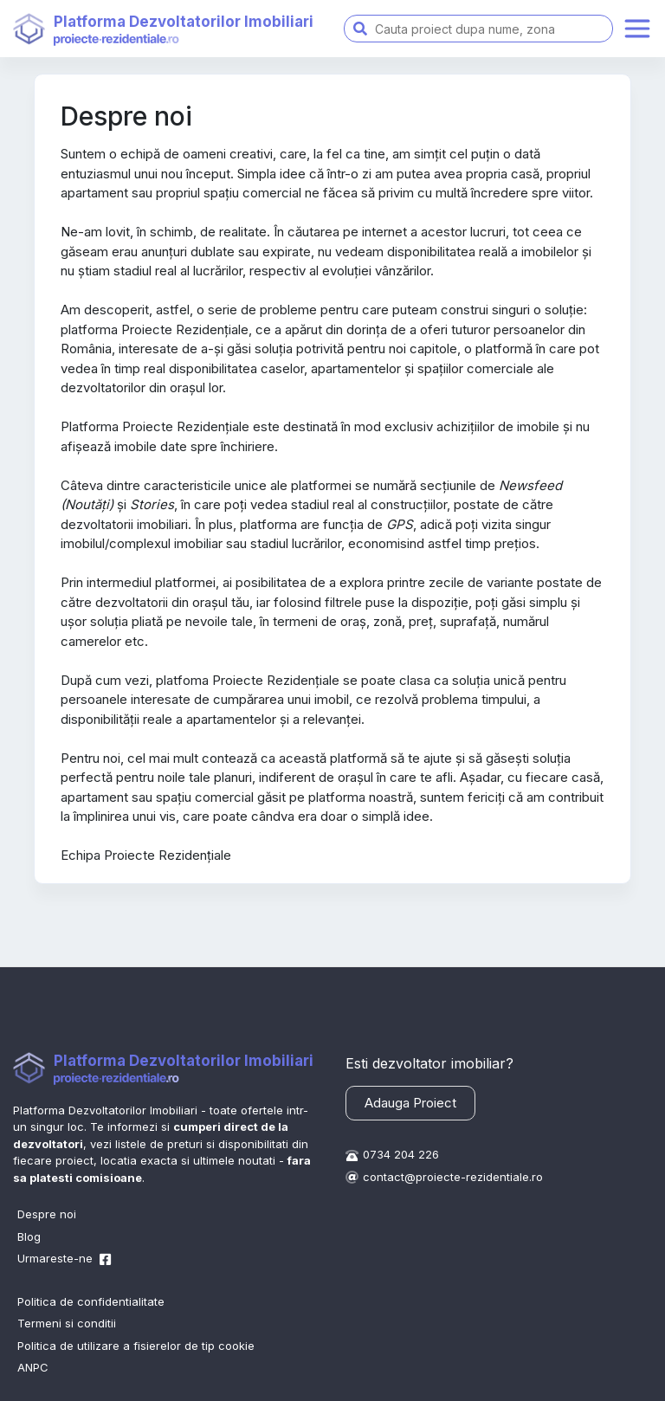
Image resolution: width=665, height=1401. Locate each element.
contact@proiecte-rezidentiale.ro (453, 1177)
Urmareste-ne (58, 1258)
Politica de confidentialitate (91, 1301)
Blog (29, 1236)
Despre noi (46, 1214)
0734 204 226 (401, 1154)
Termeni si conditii (66, 1323)
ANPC (32, 1367)
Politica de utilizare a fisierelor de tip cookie (136, 1346)
